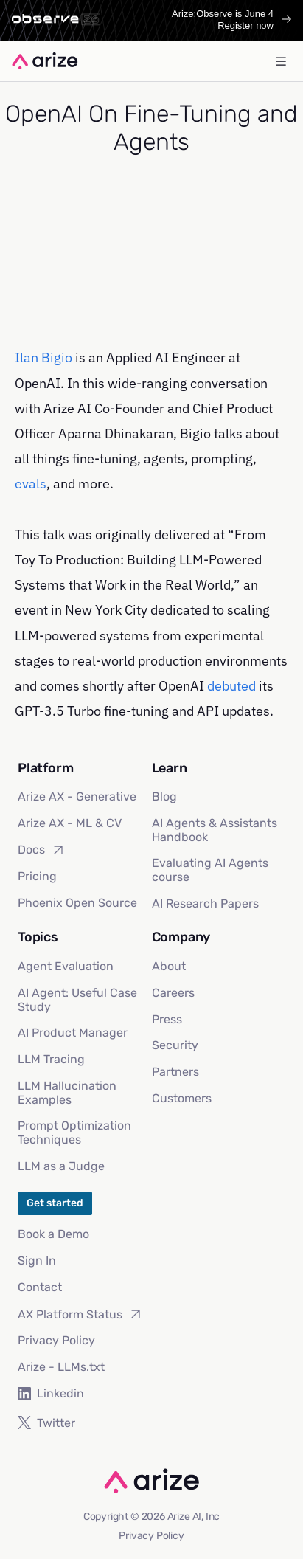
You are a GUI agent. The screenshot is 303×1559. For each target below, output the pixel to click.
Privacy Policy (56, 1340)
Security (175, 1045)
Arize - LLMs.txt (61, 1367)
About (169, 966)
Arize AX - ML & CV (70, 823)
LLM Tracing (51, 1059)
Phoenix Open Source (77, 903)
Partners (175, 1072)
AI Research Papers (205, 903)
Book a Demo (53, 1234)
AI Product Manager (73, 1033)
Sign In (37, 1261)
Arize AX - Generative (77, 796)
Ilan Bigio (43, 357)
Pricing (37, 876)
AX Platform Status (80, 1314)
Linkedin (51, 1393)
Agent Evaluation (66, 966)
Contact (40, 1287)
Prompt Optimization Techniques (74, 1133)
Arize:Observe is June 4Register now (231, 19)
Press (167, 1019)
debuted (231, 685)
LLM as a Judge (61, 1166)
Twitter (46, 1423)
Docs (42, 850)
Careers (173, 993)
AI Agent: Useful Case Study (77, 1000)
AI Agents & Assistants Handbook (214, 830)
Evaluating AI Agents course (210, 870)
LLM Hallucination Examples (67, 1093)
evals (30, 483)
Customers (182, 1098)
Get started (55, 1203)
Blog (164, 796)
